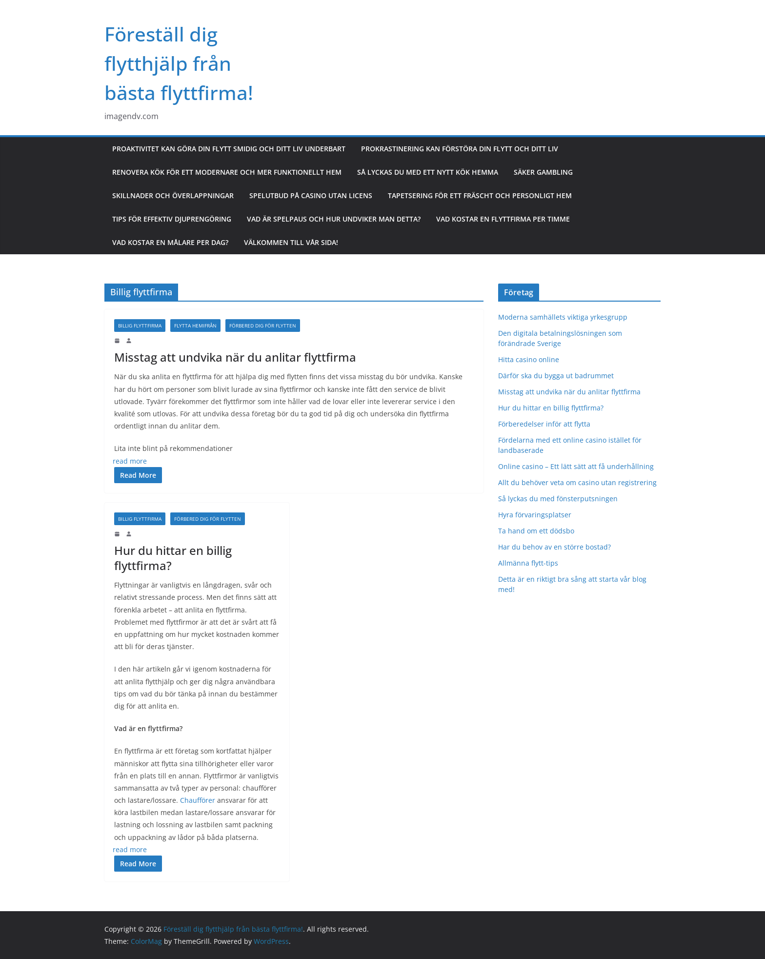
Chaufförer (197, 800)
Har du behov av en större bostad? (554, 546)
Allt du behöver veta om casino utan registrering (577, 482)
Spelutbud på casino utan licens (310, 195)
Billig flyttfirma (139, 325)
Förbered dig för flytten (262, 325)
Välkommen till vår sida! (291, 242)
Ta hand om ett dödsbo (536, 530)
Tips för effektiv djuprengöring (171, 219)
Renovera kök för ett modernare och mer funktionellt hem (227, 172)
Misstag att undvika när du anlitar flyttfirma (236, 357)
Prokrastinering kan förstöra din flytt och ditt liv (459, 148)
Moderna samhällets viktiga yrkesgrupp (562, 317)
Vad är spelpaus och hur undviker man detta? (334, 219)
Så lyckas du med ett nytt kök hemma (427, 172)
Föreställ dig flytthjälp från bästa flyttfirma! (178, 63)
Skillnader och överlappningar (173, 195)
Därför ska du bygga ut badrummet (556, 375)
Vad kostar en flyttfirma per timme (503, 219)
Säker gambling (543, 172)
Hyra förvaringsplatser (534, 514)
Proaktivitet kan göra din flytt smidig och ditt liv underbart (228, 148)
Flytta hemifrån (195, 325)
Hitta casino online (528, 359)
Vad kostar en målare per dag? (170, 242)
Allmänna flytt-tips (528, 563)
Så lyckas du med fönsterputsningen (558, 498)
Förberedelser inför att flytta (545, 423)
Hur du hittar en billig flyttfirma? (173, 557)
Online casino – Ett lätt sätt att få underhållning (576, 466)
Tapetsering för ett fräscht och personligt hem (480, 195)
